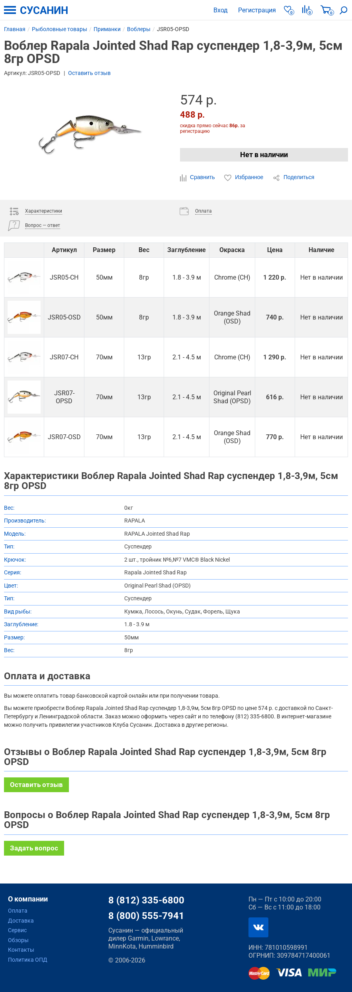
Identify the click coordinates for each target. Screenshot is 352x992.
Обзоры (18, 940)
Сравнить (198, 177)
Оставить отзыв (89, 73)
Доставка (21, 920)
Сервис (17, 930)
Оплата (17, 910)
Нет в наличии (264, 154)
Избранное (244, 177)
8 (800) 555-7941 (146, 916)
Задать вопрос (34, 848)
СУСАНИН (44, 10)
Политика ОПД (27, 960)
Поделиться (293, 177)
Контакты (21, 950)
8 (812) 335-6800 (146, 900)
